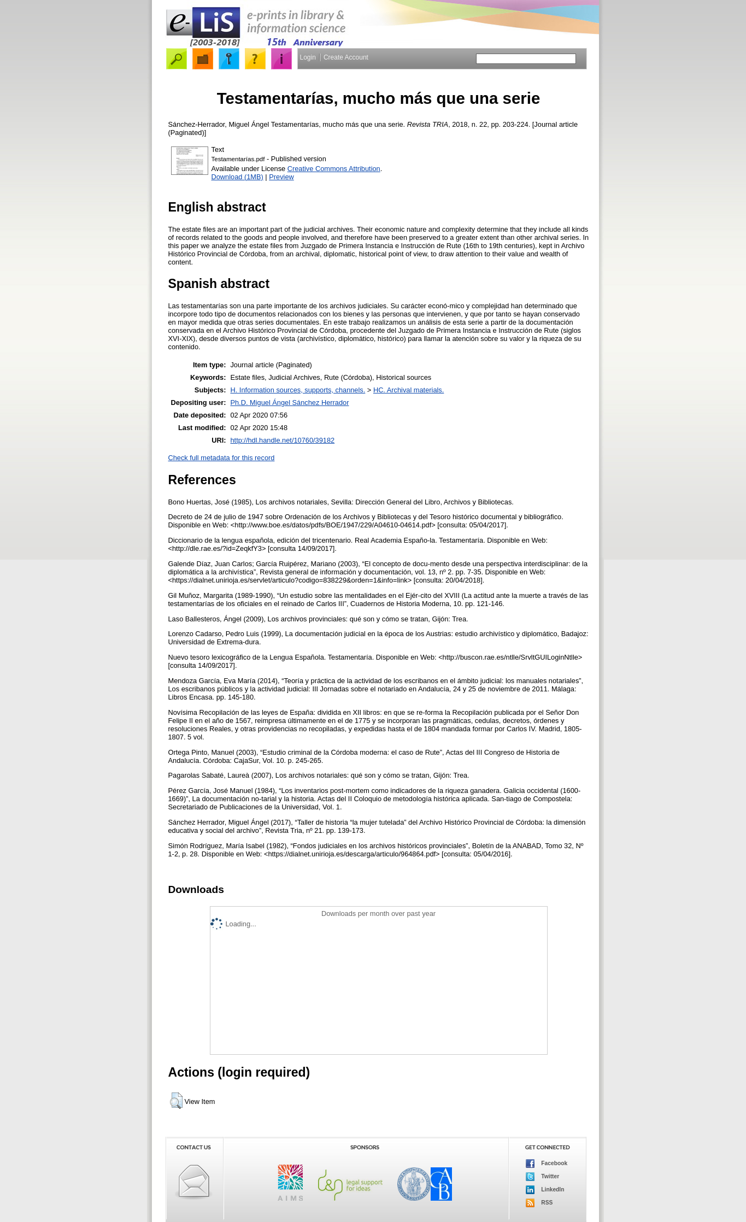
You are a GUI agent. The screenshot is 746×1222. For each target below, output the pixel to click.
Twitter (543, 1176)
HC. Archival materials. (408, 390)
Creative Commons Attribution (333, 168)
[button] (176, 1100)
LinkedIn (545, 1189)
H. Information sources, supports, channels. (297, 390)
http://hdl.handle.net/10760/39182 (282, 440)
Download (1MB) (237, 177)
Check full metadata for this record (221, 458)
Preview (281, 177)
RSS (539, 1202)
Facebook (547, 1163)
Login (308, 57)
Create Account (346, 57)
